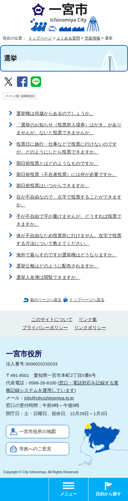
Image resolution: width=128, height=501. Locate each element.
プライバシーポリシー (45, 327)
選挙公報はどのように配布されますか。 (57, 266)
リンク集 (88, 319)
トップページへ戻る (86, 300)
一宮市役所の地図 (37, 431)
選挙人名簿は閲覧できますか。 (48, 277)
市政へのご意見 (35, 448)
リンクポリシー (90, 327)
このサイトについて (51, 319)
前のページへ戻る (45, 300)
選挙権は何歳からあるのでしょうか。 (55, 113)
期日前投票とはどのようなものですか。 (57, 163)
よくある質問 (68, 38)
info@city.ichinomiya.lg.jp (49, 398)
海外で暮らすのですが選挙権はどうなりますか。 (66, 254)
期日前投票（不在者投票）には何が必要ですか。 (66, 174)
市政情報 (92, 38)
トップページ (40, 38)
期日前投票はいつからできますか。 (52, 185)
